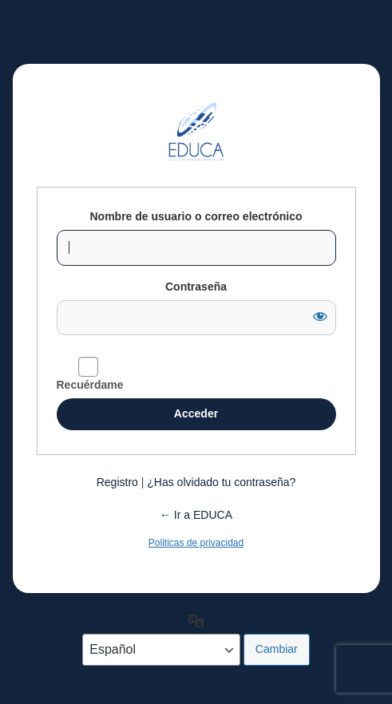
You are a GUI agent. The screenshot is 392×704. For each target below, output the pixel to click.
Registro (117, 482)
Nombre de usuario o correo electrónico (195, 216)
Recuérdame (90, 384)
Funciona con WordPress (196, 132)
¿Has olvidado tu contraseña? (221, 482)
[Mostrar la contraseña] (320, 316)
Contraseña (196, 286)
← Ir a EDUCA (196, 514)
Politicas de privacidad (196, 542)
